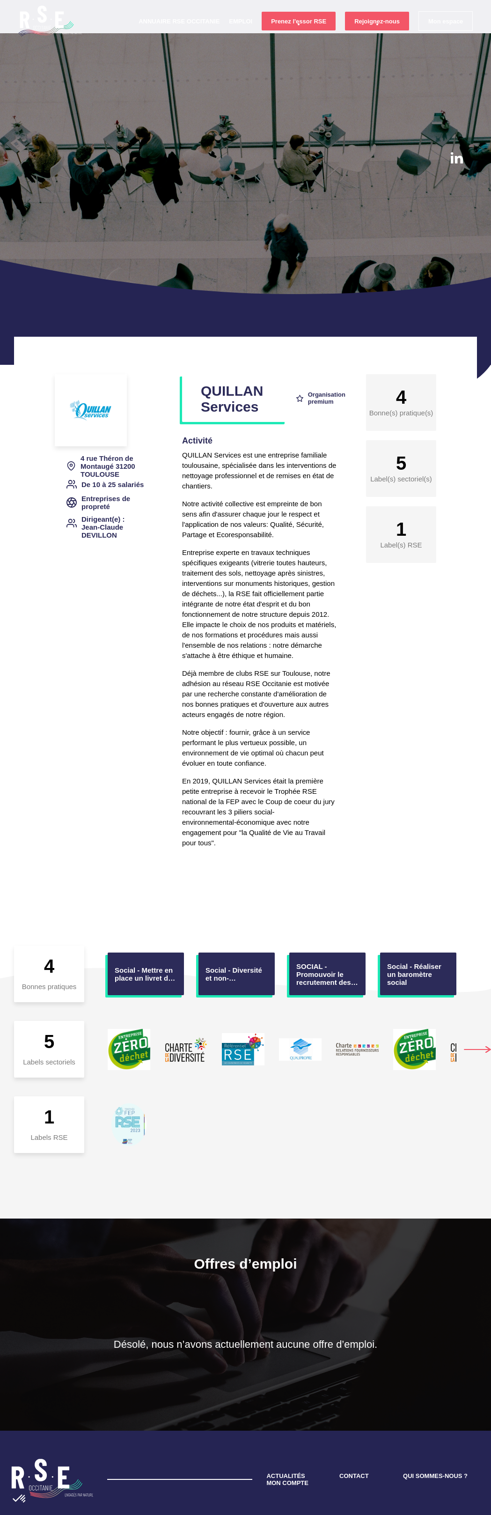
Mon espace (445, 38)
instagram (456, 185)
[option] (146, 931)
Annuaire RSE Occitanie (178, 37)
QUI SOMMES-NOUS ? (435, 1433)
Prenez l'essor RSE (298, 38)
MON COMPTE (287, 1440)
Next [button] (477, 1007)
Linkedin (457, 157)
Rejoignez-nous (376, 38)
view (146, 931)
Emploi (240, 37)
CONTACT (354, 1433)
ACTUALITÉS (285, 1433)
